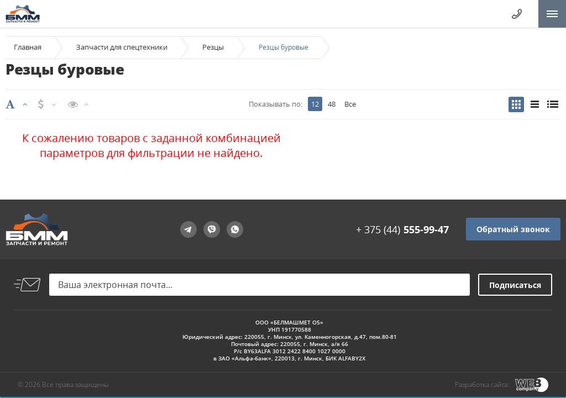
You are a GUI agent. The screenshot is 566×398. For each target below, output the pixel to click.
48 (332, 104)
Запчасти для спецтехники (121, 47)
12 (315, 104)
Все (350, 104)
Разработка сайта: (482, 384)
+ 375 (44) (402, 229)
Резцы (213, 47)
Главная (27, 47)
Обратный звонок (513, 229)
